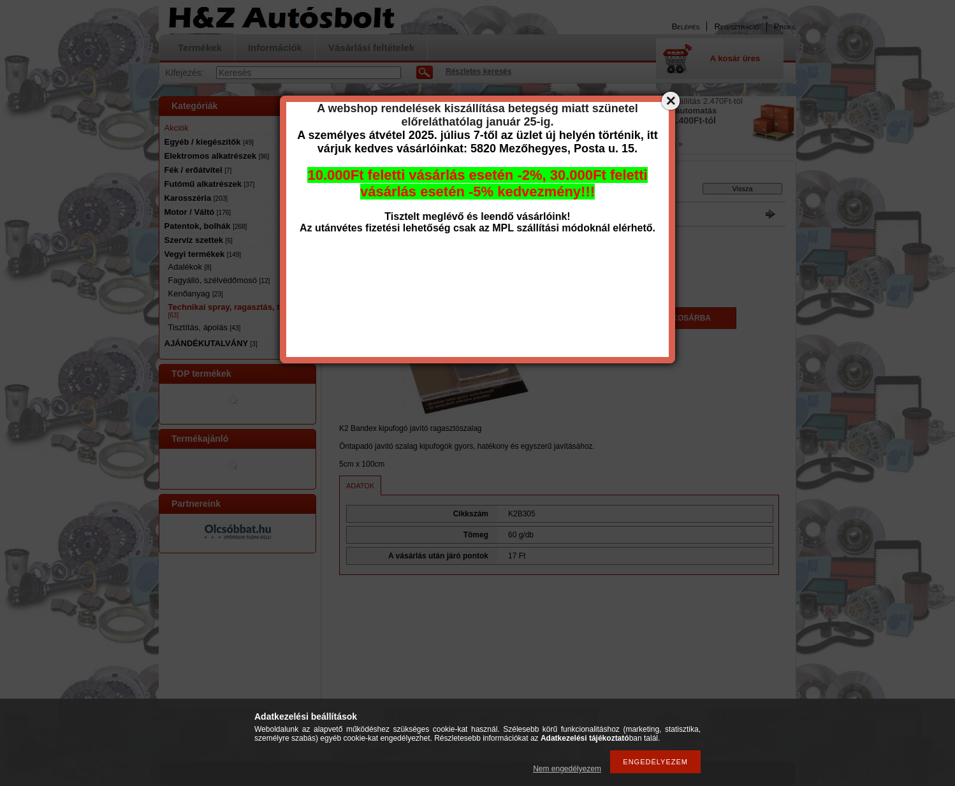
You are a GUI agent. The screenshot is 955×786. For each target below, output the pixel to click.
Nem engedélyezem (567, 768)
